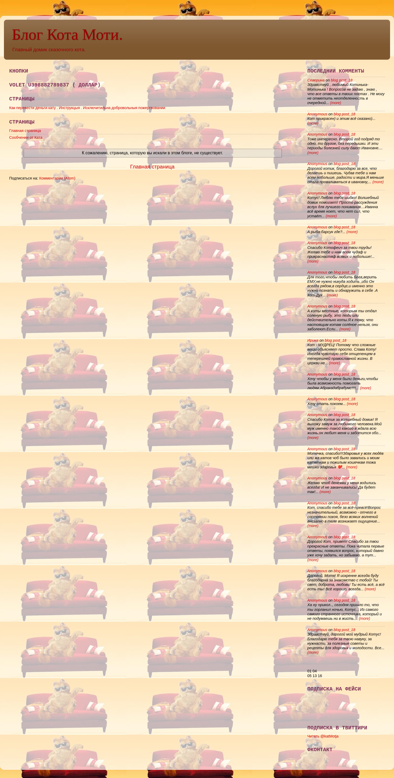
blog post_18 (341, 80)
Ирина (312, 340)
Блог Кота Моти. (67, 34)
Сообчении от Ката (25, 137)
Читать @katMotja (323, 736)
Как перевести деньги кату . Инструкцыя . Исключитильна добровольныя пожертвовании (87, 108)
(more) (335, 103)
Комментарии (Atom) (57, 178)
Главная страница (25, 131)
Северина (316, 80)
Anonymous (317, 114)
